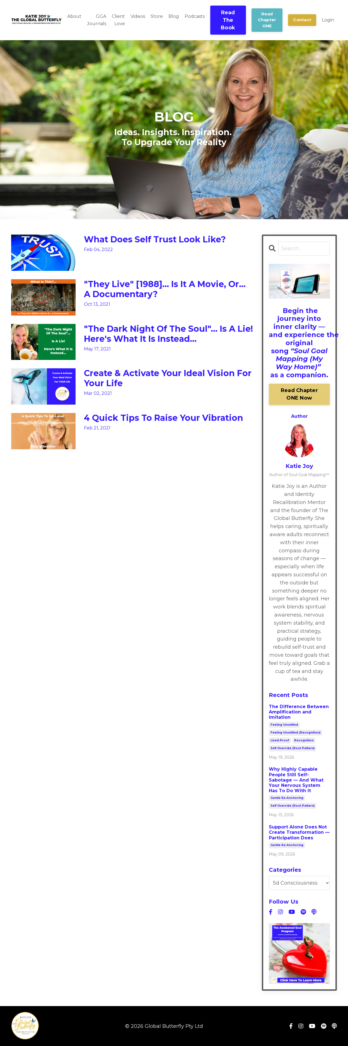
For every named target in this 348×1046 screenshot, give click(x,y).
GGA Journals (96, 20)
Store (157, 16)
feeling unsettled (284, 725)
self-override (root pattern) (292, 748)
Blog (173, 16)
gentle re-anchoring (286, 798)
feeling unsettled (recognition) (295, 732)
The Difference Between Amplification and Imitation (299, 712)
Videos (137, 16)
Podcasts (195, 16)
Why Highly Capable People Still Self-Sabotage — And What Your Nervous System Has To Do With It (296, 779)
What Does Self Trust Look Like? (155, 240)
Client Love (118, 20)
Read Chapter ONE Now (299, 394)
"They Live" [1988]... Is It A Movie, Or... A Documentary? (165, 289)
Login (328, 20)
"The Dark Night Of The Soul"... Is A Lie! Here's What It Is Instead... (168, 334)
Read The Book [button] (228, 20)
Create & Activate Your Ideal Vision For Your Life (168, 378)
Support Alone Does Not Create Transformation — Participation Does (299, 832)
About (74, 16)
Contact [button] (302, 19)
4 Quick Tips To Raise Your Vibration (163, 418)
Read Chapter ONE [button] (267, 19)
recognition (304, 740)
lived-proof (279, 740)
